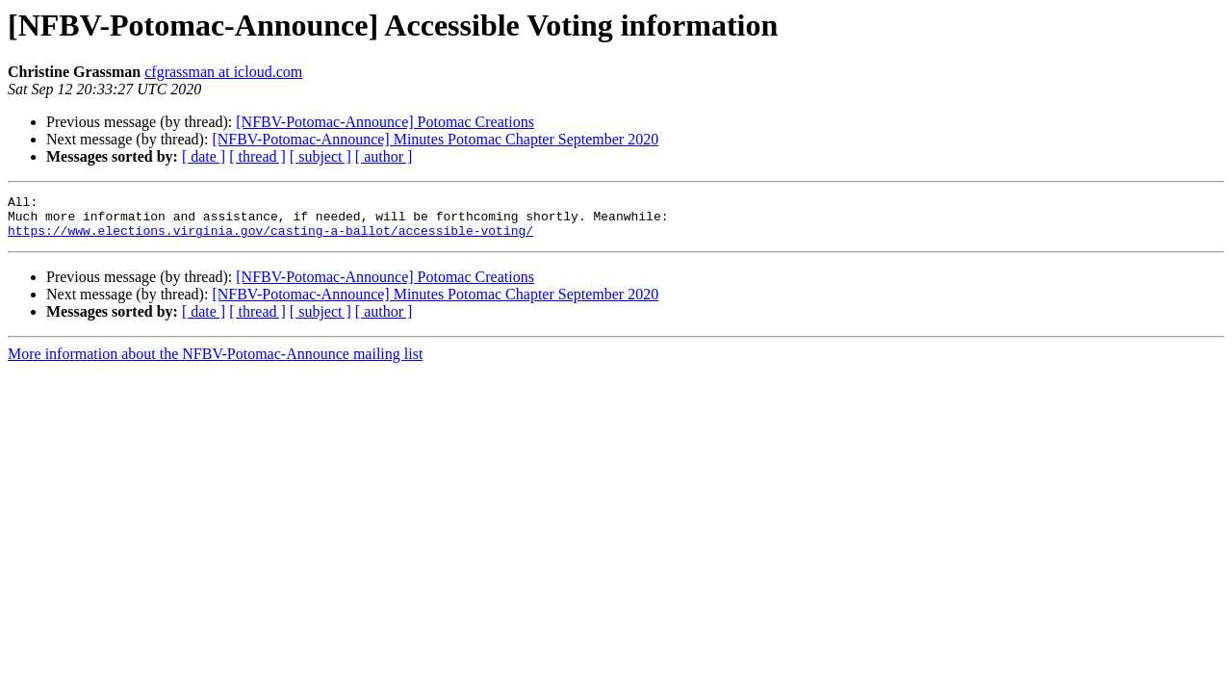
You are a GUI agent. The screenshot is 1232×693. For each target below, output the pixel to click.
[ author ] (384, 156)
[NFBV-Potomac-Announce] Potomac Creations (385, 122)
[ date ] (203, 156)
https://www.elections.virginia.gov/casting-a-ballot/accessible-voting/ (270, 238)
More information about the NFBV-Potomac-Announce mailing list (215, 362)
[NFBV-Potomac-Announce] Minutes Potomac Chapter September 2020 (435, 139)
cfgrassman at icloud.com (223, 72)
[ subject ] (320, 156)
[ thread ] (257, 156)
